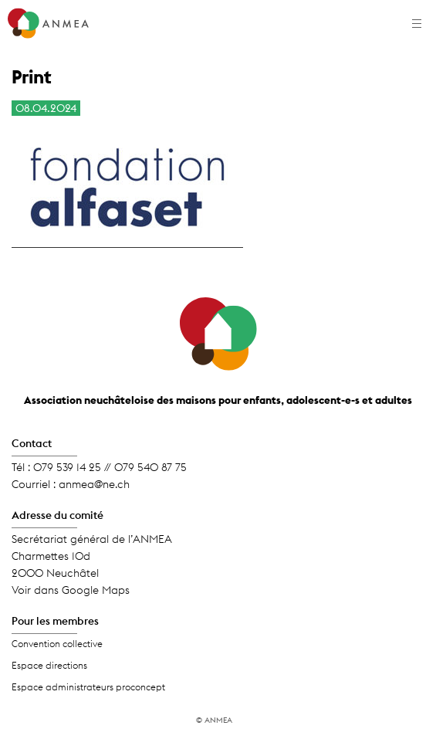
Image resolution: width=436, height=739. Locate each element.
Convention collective (57, 643)
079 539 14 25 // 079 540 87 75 (110, 467)
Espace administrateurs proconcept (88, 687)
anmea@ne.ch (94, 484)
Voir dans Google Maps (71, 590)
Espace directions (49, 665)
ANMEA (218, 720)
